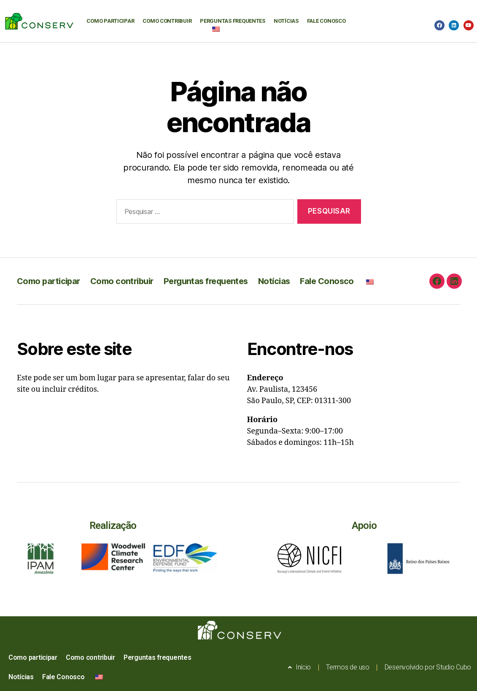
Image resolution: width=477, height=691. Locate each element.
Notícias (286, 21)
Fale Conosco (326, 21)
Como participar (110, 21)
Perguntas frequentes (232, 21)
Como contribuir (167, 21)
